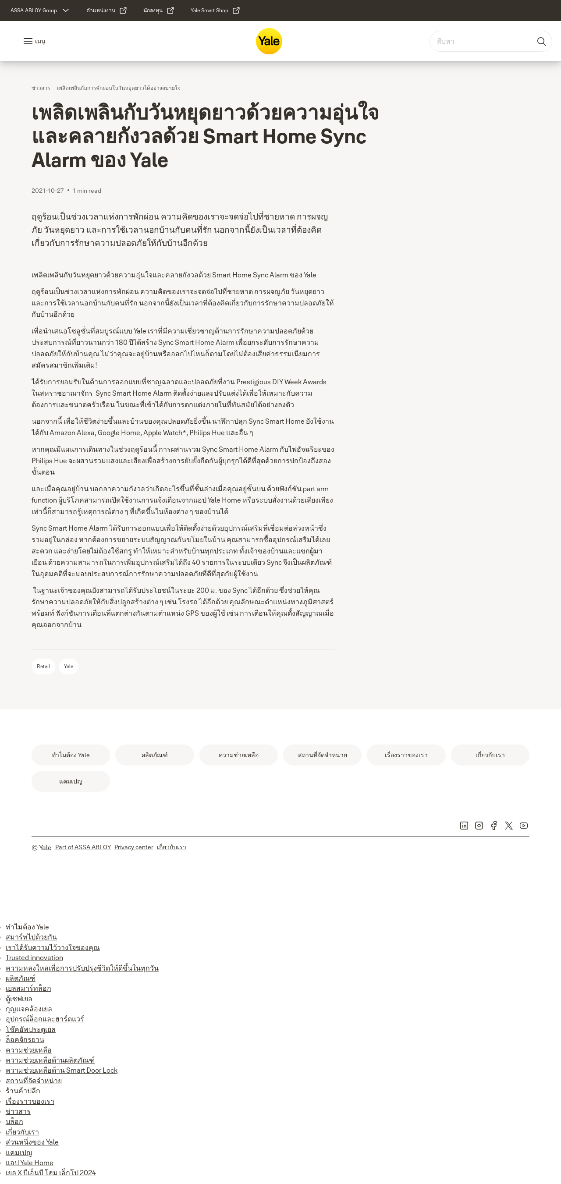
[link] (107, 10)
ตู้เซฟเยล (19, 998)
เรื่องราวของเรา (30, 1101)
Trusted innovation (34, 957)
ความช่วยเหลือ (29, 1050)
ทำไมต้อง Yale (27, 926)
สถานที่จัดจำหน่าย (34, 1080)
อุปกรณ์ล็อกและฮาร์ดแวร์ (45, 1018)
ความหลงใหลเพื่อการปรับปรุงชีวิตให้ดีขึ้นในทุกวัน (82, 968)
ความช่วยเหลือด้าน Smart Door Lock (61, 1070)
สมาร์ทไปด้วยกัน (31, 936)
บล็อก (14, 1121)
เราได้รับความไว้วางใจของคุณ (53, 947)
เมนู (40, 41)
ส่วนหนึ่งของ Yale (32, 1142)
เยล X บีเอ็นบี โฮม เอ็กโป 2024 (51, 1172)
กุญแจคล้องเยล (29, 1008)
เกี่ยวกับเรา (22, 1131)
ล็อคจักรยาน (25, 1039)
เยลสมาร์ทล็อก (28, 988)
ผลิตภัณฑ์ (21, 978)
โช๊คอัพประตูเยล (31, 1029)
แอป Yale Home (29, 1162)
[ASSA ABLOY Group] (41, 10)
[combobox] (491, 41)
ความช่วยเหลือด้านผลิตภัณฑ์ (50, 1060)
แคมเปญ (19, 1152)
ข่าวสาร (18, 1111)
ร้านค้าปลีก (23, 1090)
